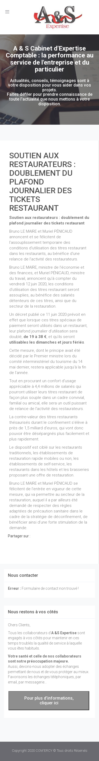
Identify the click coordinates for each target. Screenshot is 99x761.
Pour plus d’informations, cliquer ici (49, 700)
